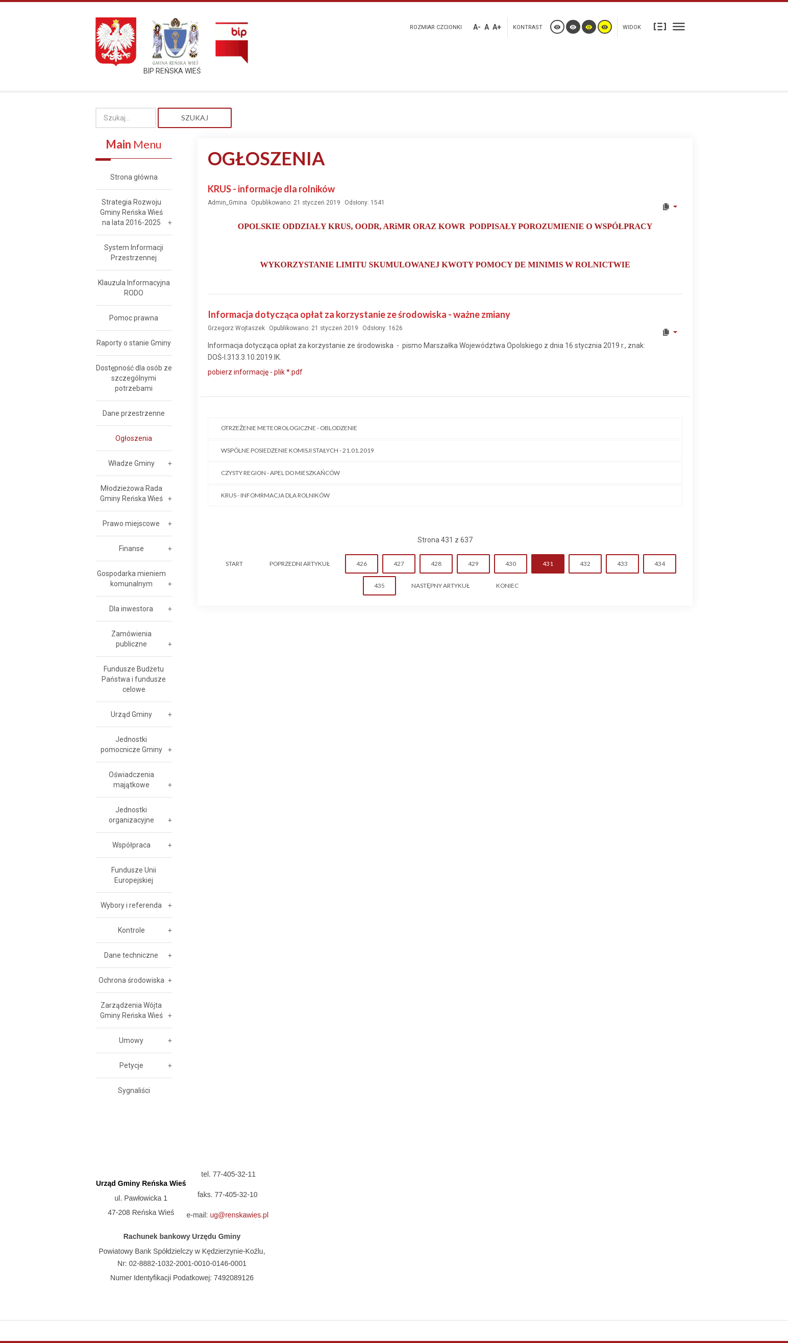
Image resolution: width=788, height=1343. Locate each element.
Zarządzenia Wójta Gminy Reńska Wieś (131, 1010)
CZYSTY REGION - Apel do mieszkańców (280, 473)
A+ (497, 27)
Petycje (131, 1065)
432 (585, 563)
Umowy (131, 1040)
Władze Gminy (131, 463)
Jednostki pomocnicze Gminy (131, 744)
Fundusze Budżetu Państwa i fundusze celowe (134, 679)
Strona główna (134, 177)
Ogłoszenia (133, 438)
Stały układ (660, 26)
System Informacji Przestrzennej (133, 252)
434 (659, 563)
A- (477, 27)
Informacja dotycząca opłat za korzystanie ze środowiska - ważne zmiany (359, 314)
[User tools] (669, 206)
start (234, 563)
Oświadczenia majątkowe (131, 779)
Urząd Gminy (131, 714)
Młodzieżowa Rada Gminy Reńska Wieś (131, 493)
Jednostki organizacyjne (131, 815)
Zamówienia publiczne (131, 639)
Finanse (131, 548)
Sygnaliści (134, 1090)
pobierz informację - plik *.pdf (255, 372)
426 (361, 563)
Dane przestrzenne (134, 413)
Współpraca (131, 845)
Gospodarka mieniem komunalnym (131, 578)
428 (436, 563)
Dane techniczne (131, 955)
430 (510, 563)
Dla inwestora (131, 609)
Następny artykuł (440, 585)
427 (398, 563)
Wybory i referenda (131, 905)
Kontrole (131, 930)
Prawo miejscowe (131, 523)
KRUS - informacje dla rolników (271, 188)
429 (473, 563)
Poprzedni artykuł (299, 563)
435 (379, 585)
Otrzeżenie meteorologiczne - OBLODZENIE (289, 428)
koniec (507, 585)
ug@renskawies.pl (239, 1215)
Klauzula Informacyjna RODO (134, 288)
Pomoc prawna (133, 318)
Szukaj (194, 117)
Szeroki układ (678, 26)
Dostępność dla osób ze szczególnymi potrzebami (134, 378)
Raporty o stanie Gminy (133, 343)
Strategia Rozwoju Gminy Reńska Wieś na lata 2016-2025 (131, 212)
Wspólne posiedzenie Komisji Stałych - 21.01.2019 (297, 450)
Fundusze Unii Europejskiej (133, 875)
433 (622, 563)
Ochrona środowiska (131, 980)
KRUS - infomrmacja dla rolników (275, 495)
